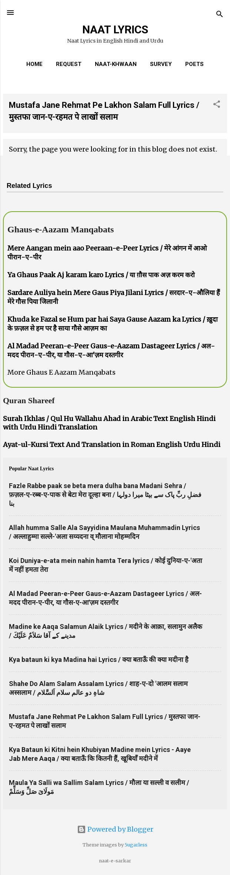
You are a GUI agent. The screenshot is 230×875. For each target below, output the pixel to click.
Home (34, 64)
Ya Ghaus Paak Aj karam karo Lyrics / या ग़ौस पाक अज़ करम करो (101, 275)
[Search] (219, 15)
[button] (216, 105)
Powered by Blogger (115, 829)
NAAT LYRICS (115, 29)
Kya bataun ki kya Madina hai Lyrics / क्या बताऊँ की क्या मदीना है (99, 659)
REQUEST (68, 64)
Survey (161, 64)
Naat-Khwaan (116, 64)
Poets (194, 64)
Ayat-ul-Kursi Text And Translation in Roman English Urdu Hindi (111, 444)
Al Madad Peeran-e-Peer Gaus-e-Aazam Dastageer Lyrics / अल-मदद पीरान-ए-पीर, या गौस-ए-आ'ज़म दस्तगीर (111, 350)
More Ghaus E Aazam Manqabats (61, 372)
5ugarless (136, 845)
